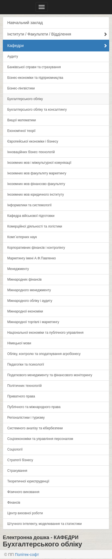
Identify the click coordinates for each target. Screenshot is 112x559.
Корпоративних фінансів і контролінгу (36, 248)
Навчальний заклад (25, 22)
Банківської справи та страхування (34, 67)
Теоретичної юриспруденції (28, 481)
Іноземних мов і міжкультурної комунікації (39, 163)
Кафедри (57, 45)
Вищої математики (21, 120)
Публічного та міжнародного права (34, 407)
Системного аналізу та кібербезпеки (35, 428)
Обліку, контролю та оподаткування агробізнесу (43, 354)
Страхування (17, 471)
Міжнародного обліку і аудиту (29, 301)
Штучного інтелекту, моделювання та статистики (44, 524)
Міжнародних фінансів (24, 279)
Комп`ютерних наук (22, 237)
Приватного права (21, 396)
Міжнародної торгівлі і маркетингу (33, 322)
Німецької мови (19, 343)
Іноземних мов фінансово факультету (36, 184)
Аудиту (12, 56)
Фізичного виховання (23, 492)
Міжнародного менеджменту (29, 290)
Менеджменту (18, 269)
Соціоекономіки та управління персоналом (40, 439)
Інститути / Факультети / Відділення (57, 34)
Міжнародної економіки (25, 311)
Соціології (15, 449)
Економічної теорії (21, 131)
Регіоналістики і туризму (26, 418)
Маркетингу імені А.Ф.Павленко (31, 258)
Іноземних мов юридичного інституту (35, 194)
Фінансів (13, 502)
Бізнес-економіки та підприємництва (35, 78)
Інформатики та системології (29, 205)
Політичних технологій (24, 386)
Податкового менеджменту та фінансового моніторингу (49, 375)
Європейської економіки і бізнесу (32, 141)
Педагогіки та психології (25, 364)
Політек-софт (27, 554)
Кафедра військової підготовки (30, 216)
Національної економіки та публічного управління (45, 333)
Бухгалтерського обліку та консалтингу (37, 110)
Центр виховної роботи (25, 513)
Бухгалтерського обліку (25, 99)
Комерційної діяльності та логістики (34, 226)
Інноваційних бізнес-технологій (31, 152)
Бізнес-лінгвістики (21, 88)
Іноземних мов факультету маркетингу (36, 173)
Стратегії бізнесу (20, 460)
